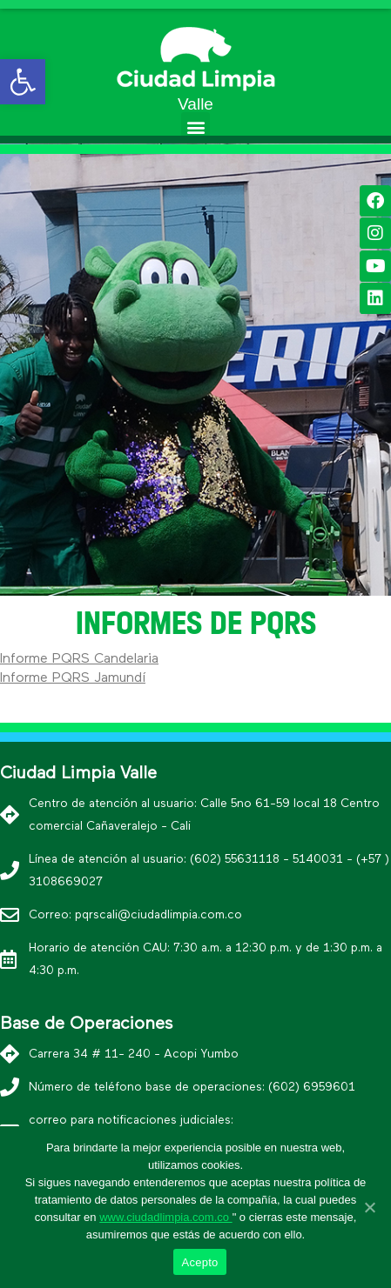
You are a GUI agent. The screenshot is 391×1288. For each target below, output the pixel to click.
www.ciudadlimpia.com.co (165, 1217)
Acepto (200, 1262)
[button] (195, 126)
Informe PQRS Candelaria (79, 659)
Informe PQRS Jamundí (72, 678)
